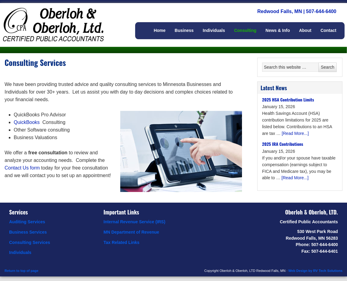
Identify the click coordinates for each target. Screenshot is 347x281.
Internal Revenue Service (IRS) (134, 221)
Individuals (20, 252)
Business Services (28, 232)
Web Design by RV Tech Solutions (315, 270)
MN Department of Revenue (131, 232)
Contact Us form (22, 167)
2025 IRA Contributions (282, 144)
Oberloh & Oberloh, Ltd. (61, 18)
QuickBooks (27, 122)
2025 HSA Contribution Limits (288, 99)
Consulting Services (29, 242)
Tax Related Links (121, 242)
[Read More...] (295, 133)
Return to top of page (21, 270)
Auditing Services (27, 221)
